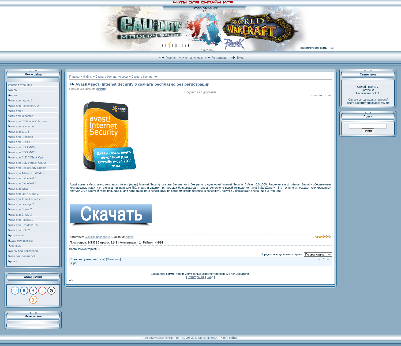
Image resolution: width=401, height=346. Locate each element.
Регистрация (220, 57)
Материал (113, 259)
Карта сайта (229, 337)
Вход (240, 57)
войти (101, 88)
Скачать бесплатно (144, 76)
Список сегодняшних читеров (367, 99)
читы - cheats (194, 57)
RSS (331, 48)
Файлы (87, 76)
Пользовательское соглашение (160, 337)
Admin (129, 236)
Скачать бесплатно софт (112, 76)
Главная (171, 57)
